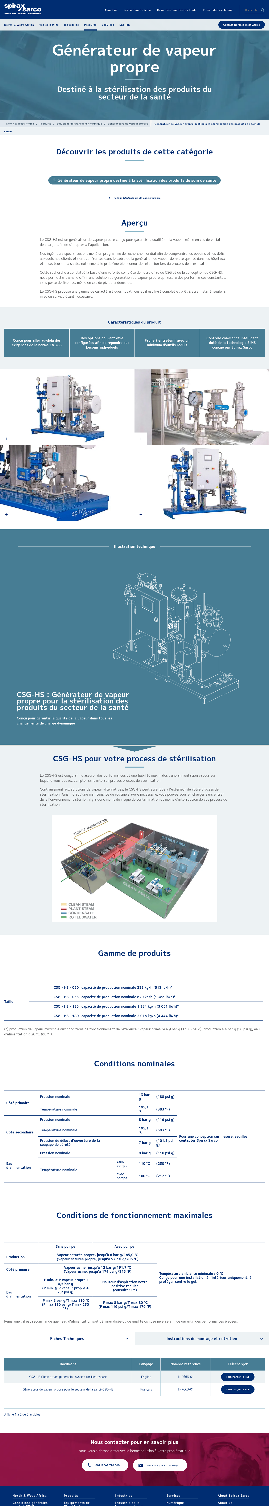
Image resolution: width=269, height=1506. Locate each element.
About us (225, 1503)
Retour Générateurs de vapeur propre (137, 198)
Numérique (175, 1503)
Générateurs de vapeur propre (128, 123)
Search (262, 10)
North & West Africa (20, 123)
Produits (45, 123)
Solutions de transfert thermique (79, 123)
